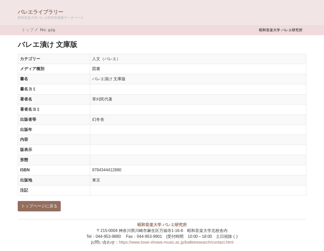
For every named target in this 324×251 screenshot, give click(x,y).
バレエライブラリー (51, 14)
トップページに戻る (39, 206)
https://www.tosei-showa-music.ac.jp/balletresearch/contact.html (176, 242)
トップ (28, 29)
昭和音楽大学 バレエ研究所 (280, 30)
